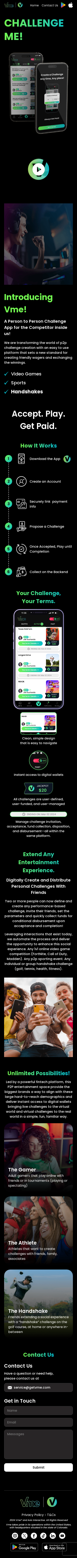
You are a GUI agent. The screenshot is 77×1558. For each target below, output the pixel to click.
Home (34, 5)
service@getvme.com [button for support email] (28, 1387)
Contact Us (50, 5)
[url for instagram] (15, 1536)
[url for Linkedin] (53, 1536)
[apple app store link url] (70, 5)
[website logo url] (13, 4)
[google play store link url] (63, 5)
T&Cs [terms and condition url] (51, 1514)
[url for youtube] (62, 1536)
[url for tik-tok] (43, 1536)
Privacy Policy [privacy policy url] (33, 1514)
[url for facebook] (34, 1536)
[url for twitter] (24, 1536)
